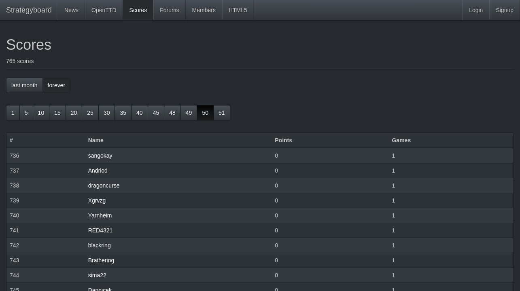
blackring (99, 245)
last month (24, 85)
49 (189, 113)
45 (156, 113)
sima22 (97, 275)
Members (204, 10)
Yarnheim (100, 215)
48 (172, 113)
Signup (505, 10)
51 (222, 113)
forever (57, 85)
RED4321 (100, 230)
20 (74, 113)
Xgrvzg (97, 200)
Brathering (101, 260)
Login (476, 10)
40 (139, 113)
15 (57, 113)
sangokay (100, 155)
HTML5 (238, 10)
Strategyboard (29, 10)
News (71, 10)
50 (205, 113)
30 (107, 113)
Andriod (98, 170)
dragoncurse (104, 185)
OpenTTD (103, 10)
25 (90, 113)
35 (123, 113)
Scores (138, 10)
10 (41, 113)
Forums (169, 10)
